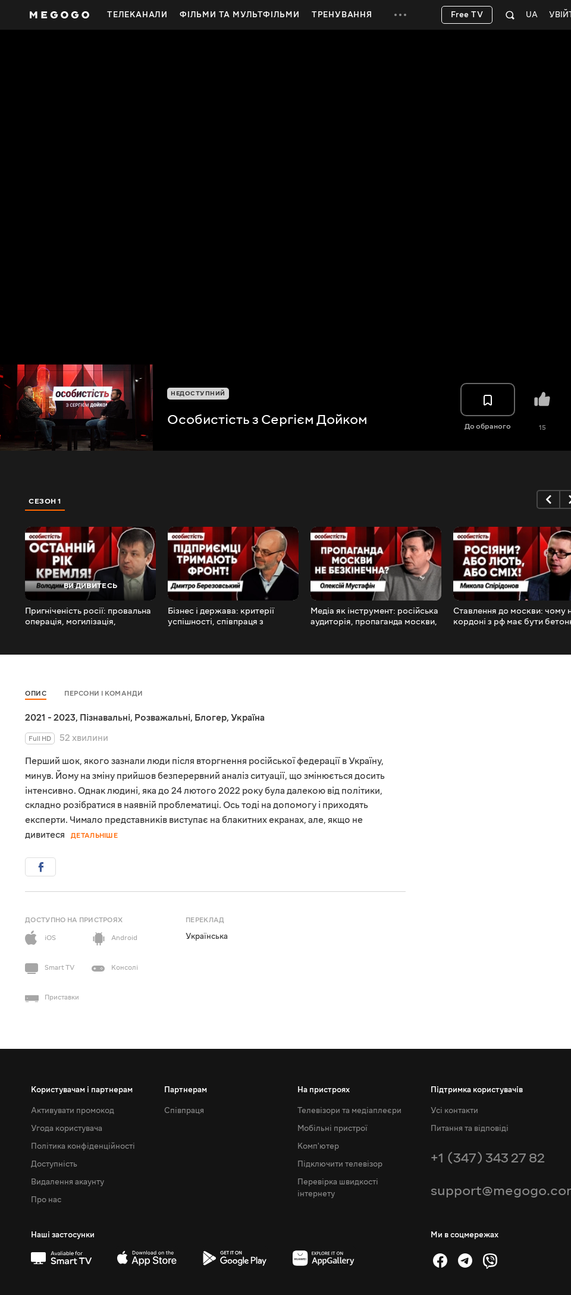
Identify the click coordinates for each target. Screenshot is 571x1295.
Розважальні (162, 718)
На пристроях (323, 1090)
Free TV (467, 15)
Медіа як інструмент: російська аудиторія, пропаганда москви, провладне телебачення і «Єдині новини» (374, 616)
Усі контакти (454, 1110)
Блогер (210, 718)
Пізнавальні (105, 718)
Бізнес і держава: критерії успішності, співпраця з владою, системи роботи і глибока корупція (221, 616)
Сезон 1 (45, 501)
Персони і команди (103, 693)
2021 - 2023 (50, 718)
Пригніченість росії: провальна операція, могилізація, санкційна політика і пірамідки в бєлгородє (90, 616)
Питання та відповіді (470, 1128)
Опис (35, 693)
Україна (248, 718)
